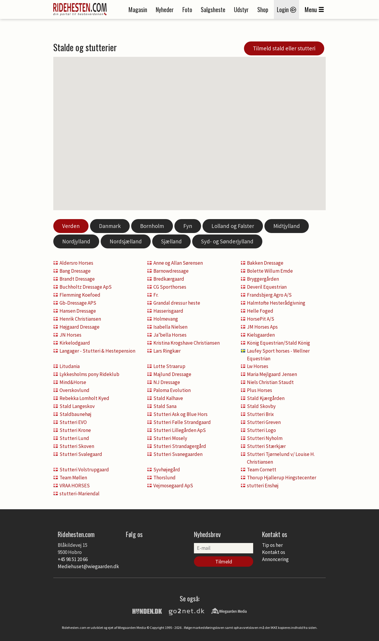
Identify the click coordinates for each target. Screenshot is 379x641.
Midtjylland (286, 225)
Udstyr (241, 9)
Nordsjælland (126, 241)
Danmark (110, 225)
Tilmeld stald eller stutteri (284, 48)
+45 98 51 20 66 (73, 559)
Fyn (187, 225)
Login (286, 9)
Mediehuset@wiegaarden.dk (88, 566)
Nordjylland (76, 241)
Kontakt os (273, 552)
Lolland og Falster (232, 225)
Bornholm (152, 225)
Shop (262, 9)
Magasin (138, 9)
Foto (187, 9)
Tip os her (272, 545)
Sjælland (171, 241)
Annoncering (275, 559)
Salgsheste (213, 9)
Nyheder (165, 9)
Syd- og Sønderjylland (227, 241)
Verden (71, 225)
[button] (229, 97)
